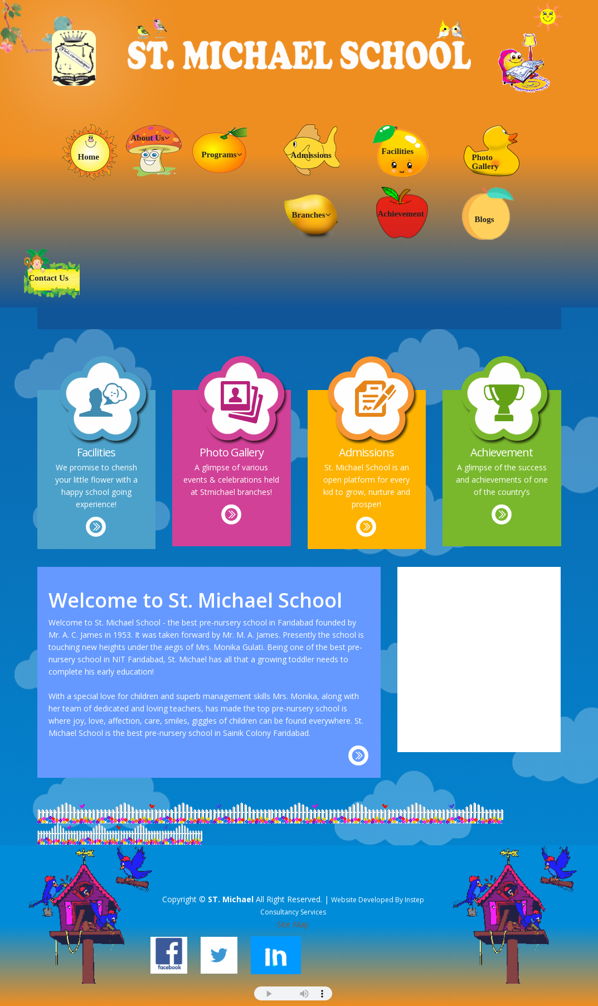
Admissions (311, 155)
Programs (222, 154)
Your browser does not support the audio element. (293, 993)
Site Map (293, 924)
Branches (311, 214)
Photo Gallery (485, 162)
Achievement (401, 213)
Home (88, 156)
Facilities (398, 151)
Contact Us (49, 277)
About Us (150, 137)
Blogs (484, 219)
